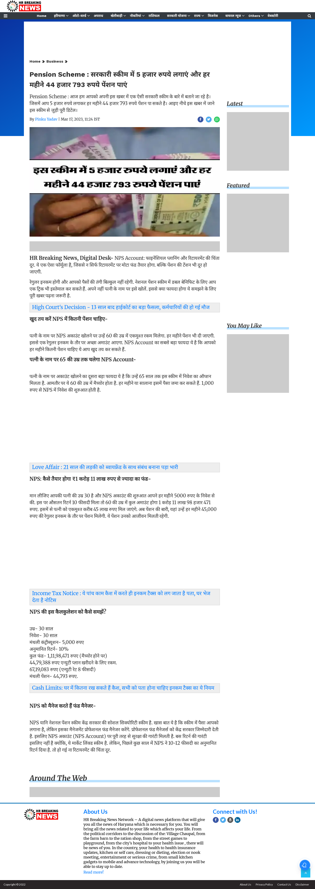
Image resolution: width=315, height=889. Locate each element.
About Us (95, 811)
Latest (235, 103)
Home (41, 16)
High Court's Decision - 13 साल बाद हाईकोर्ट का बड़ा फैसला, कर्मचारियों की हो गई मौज (121, 307)
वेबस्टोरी (273, 16)
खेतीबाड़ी (116, 16)
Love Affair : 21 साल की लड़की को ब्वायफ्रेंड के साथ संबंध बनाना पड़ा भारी (105, 467)
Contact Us (284, 884)
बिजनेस (213, 16)
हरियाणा (59, 16)
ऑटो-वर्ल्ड (79, 16)
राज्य (197, 16)
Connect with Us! (235, 811)
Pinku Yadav (46, 119)
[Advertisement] (125, 429)
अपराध (98, 16)
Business (54, 61)
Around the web (58, 778)
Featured (238, 185)
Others (254, 16)
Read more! (93, 872)
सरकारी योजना (177, 16)
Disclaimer (302, 884)
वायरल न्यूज (233, 16)
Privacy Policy (264, 884)
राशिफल (154, 16)
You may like (244, 325)
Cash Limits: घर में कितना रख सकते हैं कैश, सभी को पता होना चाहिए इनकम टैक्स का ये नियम (123, 688)
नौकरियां (135, 16)
